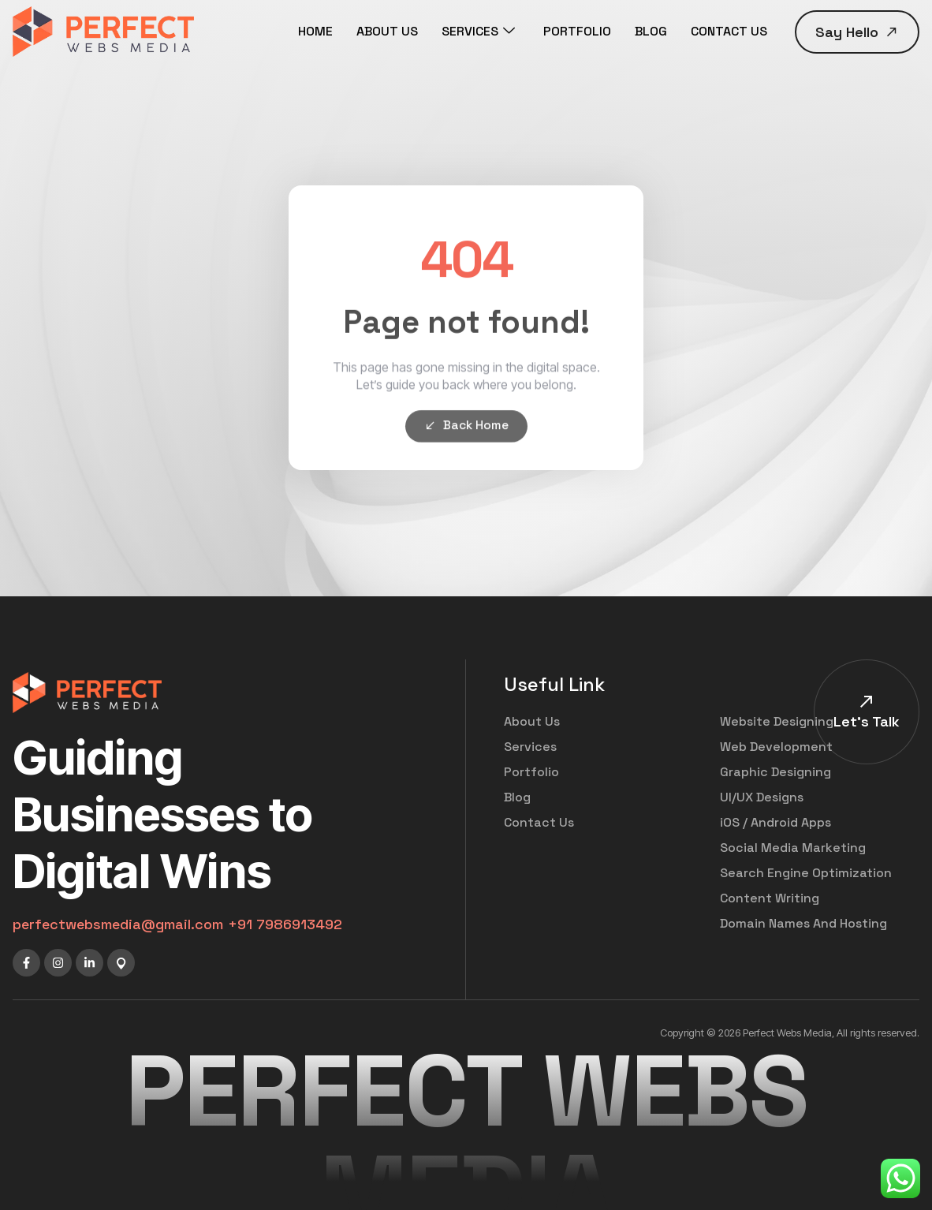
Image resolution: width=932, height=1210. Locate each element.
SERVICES (478, 31)
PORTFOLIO (577, 31)
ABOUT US (387, 31)
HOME (315, 31)
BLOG (651, 31)
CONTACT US (729, 31)
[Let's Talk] (866, 701)
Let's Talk (866, 721)
